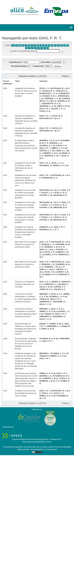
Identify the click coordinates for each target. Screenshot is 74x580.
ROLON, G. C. (60, 289)
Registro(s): (39, 66)
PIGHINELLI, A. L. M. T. (49, 230)
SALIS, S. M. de (45, 287)
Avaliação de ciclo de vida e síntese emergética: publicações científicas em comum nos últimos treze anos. (26, 180)
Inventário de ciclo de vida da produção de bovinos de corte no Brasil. (25, 393)
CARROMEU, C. (52, 326)
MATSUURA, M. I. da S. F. (50, 118)
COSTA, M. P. (56, 116)
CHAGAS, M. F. (48, 91)
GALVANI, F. (63, 284)
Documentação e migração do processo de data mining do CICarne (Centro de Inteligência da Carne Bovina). (26, 344)
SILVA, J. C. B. (57, 163)
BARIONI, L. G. (56, 143)
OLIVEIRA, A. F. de (47, 146)
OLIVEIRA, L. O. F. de (58, 297)
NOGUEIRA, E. (45, 165)
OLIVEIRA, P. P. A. (49, 255)
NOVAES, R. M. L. (49, 96)
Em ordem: (46, 62)
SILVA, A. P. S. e (57, 309)
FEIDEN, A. (56, 282)
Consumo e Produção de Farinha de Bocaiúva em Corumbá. (25, 284)
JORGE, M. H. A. (46, 289)
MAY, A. (53, 101)
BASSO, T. (43, 324)
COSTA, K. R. (45, 111)
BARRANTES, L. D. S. (48, 93)
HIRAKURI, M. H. (60, 195)
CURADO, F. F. (59, 287)
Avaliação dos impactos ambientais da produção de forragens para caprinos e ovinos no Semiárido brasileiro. (25, 232)
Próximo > (66, 76)
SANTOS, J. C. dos (47, 151)
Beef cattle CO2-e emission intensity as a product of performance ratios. (25, 244)
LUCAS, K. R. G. (60, 193)
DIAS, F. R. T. (44, 109)
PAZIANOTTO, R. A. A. (51, 104)
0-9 (13, 45)
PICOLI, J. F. (44, 88)
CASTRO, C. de (45, 195)
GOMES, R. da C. (56, 324)
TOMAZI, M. (44, 299)
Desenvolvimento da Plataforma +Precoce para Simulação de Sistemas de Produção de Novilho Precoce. (25, 329)
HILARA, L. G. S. (58, 109)
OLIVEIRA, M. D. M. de (48, 339)
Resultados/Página (19, 66)
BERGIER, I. (44, 294)
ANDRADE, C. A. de (52, 98)
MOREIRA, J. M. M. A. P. (49, 140)
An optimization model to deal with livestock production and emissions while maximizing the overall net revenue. (26, 145)
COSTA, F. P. (61, 146)
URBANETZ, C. (50, 284)
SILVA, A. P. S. (56, 294)
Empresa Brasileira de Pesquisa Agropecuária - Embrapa (34, 439)
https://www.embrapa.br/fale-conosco (37, 442)
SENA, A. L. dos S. (47, 249)
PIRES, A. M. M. (63, 106)
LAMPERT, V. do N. (50, 153)
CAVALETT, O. (61, 91)
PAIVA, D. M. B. (47, 329)
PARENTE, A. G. (46, 227)
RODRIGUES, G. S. (50, 178)
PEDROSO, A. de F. (52, 156)
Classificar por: (15, 62)
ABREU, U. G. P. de (59, 148)
